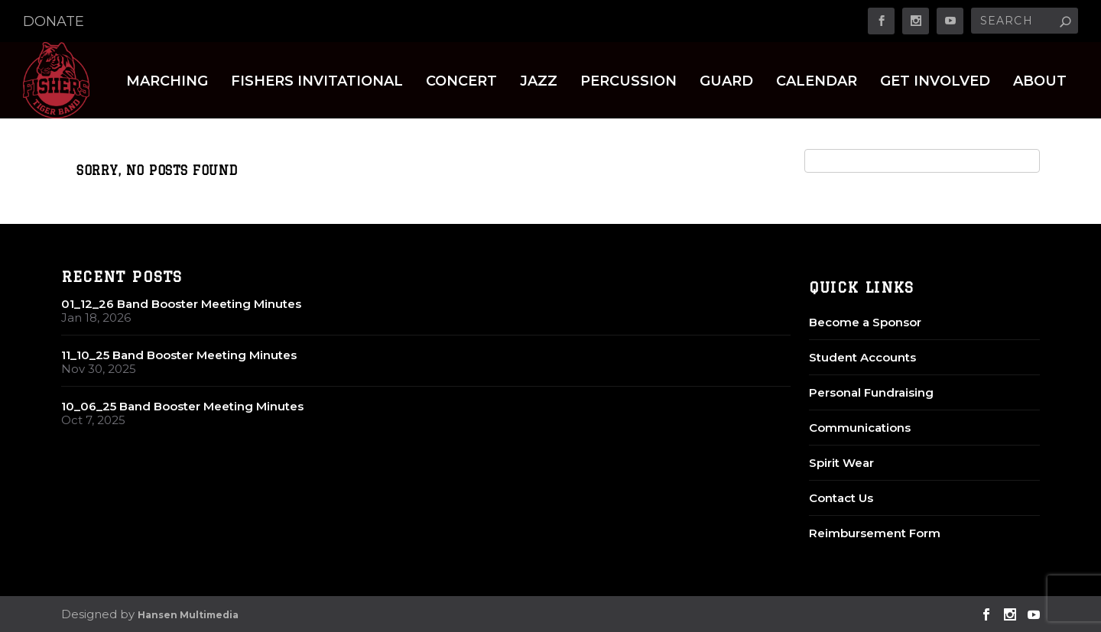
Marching (167, 82)
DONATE (53, 21)
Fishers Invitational (317, 82)
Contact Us (841, 498)
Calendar (816, 82)
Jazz (538, 82)
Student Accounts (862, 357)
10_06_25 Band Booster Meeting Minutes (182, 406)
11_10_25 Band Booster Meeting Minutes (179, 355)
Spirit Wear (841, 462)
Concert (461, 82)
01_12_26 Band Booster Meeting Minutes (181, 304)
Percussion (628, 82)
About (1040, 82)
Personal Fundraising (871, 392)
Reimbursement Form (874, 533)
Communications (860, 427)
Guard (726, 82)
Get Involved (935, 82)
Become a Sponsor (865, 322)
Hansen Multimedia (188, 615)
